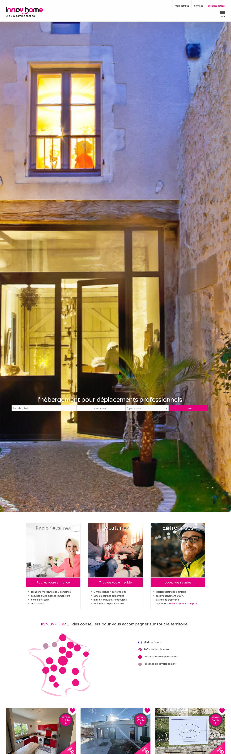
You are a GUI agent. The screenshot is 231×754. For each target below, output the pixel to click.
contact (198, 5)
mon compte (182, 5)
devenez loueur (216, 5)
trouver (188, 408)
